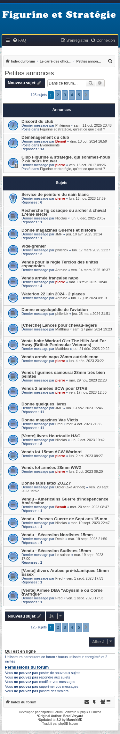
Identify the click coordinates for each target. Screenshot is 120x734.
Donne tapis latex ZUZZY (46, 483)
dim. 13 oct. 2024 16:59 (88, 141)
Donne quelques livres (44, 404)
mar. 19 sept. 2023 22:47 (90, 523)
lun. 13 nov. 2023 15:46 (84, 408)
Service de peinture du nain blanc (55, 194)
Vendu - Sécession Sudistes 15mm (56, 550)
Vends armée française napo (49, 278)
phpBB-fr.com (68, 723)
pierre (60, 165)
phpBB (45, 712)
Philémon (62, 125)
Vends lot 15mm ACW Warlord (51, 451)
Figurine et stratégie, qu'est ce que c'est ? (72, 129)
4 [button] (72, 95)
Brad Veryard (73, 716)
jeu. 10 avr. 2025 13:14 (84, 234)
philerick (61, 250)
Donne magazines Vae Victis (49, 420)
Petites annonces (29, 73)
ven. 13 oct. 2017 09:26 (87, 165)
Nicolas (61, 218)
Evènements (50, 145)
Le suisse (62, 555)
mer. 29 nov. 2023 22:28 (88, 380)
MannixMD (75, 720)
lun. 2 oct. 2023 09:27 (86, 456)
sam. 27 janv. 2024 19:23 (92, 329)
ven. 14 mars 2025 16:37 (90, 270)
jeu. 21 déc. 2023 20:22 (91, 349)
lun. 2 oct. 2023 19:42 (88, 440)
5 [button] (79, 95)
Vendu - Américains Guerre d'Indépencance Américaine (64, 501)
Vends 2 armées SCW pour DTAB (54, 388)
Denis (59, 539)
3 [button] (65, 95)
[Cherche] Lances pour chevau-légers (59, 325)
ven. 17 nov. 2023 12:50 (88, 392)
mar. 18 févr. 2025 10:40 (88, 282)
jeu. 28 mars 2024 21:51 (91, 313)
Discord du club (37, 121)
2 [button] (58, 95)
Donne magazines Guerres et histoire (58, 230)
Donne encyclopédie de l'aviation (54, 309)
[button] (86, 95)
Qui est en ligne (20, 651)
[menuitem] (19, 40)
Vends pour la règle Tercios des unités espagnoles (59, 264)
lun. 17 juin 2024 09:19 (89, 298)
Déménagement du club (45, 137)
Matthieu (62, 329)
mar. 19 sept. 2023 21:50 (87, 539)
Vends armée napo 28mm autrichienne (59, 356)
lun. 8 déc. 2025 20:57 (88, 218)
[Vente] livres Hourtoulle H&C (50, 436)
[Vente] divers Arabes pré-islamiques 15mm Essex (65, 572)
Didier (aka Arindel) (70, 487)
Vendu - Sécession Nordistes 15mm (57, 534)
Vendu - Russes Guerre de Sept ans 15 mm (64, 518)
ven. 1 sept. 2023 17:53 (85, 578)
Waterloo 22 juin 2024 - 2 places (53, 294)
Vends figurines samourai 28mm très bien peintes (63, 374)
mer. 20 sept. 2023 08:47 (89, 507)
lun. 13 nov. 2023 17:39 (87, 198)
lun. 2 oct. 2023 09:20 (86, 471)
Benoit (60, 141)
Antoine (61, 270)
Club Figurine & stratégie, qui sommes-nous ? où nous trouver (65, 159)
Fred (59, 424)
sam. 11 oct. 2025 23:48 (93, 125)
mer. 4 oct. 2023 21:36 (84, 424)
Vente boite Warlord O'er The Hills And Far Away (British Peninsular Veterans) (63, 342)
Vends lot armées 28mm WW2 (51, 467)
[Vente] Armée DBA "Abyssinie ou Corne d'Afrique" (62, 592)
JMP (58, 234)
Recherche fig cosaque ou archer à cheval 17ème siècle (63, 212)
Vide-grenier (33, 246)
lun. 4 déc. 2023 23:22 (86, 361)
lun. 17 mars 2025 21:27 (91, 250)
